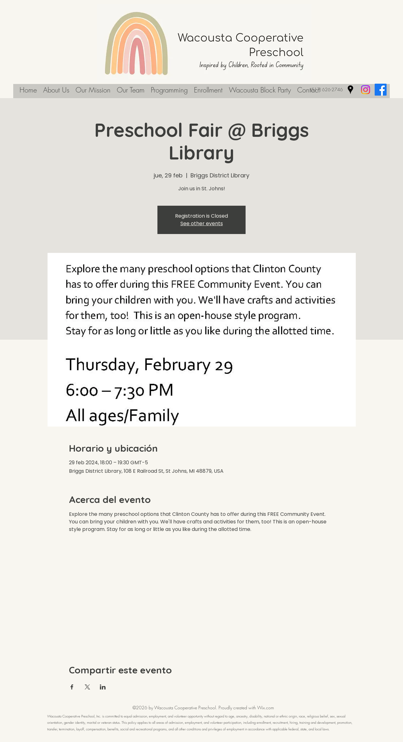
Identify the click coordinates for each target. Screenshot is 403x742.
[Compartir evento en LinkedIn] (103, 686)
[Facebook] (381, 90)
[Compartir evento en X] (87, 686)
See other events (201, 223)
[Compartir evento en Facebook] (72, 686)
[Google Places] (350, 90)
